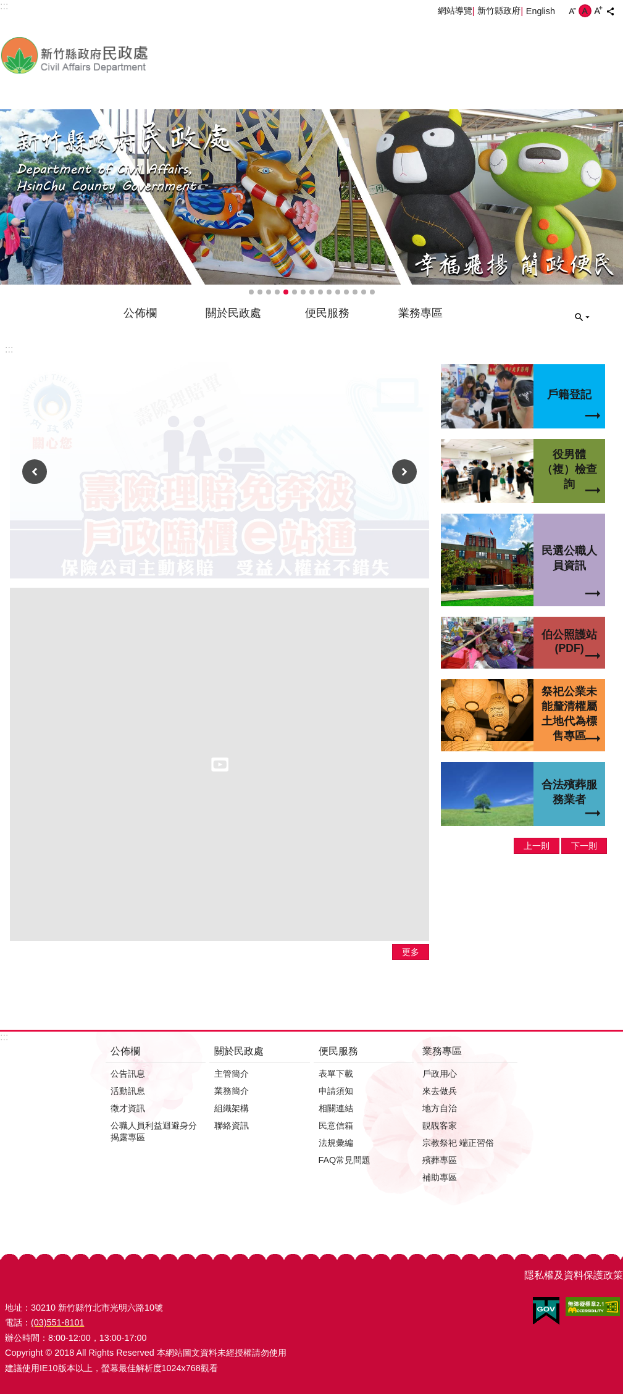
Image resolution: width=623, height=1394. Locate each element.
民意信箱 (336, 1125)
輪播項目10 (329, 292)
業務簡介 (231, 1091)
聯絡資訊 (231, 1125)
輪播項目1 (251, 292)
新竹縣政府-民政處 (139, 55)
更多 (410, 952)
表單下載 (336, 1074)
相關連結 (336, 1108)
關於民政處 (233, 313)
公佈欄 (140, 313)
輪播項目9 (320, 292)
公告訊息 (128, 1074)
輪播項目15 (372, 292)
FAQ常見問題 (345, 1160)
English (540, 11)
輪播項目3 (268, 292)
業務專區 (420, 313)
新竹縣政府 (499, 10)
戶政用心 (439, 1074)
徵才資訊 (128, 1108)
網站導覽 (455, 10)
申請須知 (336, 1091)
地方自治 (439, 1108)
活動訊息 (128, 1091)
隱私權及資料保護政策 (573, 1275)
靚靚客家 (439, 1125)
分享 (610, 11)
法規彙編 (336, 1143)
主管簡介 (231, 1074)
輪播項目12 (346, 292)
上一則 (34, 471)
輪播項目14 (363, 292)
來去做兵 (439, 1091)
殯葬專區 (439, 1160)
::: (9, 349)
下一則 (404, 471)
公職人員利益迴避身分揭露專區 (154, 1131)
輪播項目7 (303, 292)
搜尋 (582, 317)
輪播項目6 (294, 292)
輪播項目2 (259, 292)
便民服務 (327, 313)
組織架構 (231, 1108)
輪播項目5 (285, 292)
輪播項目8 (311, 292)
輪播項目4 (277, 292)
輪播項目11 (337, 292)
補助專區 (439, 1177)
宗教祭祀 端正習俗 (458, 1143)
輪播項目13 (355, 292)
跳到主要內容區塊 (6, 6)
